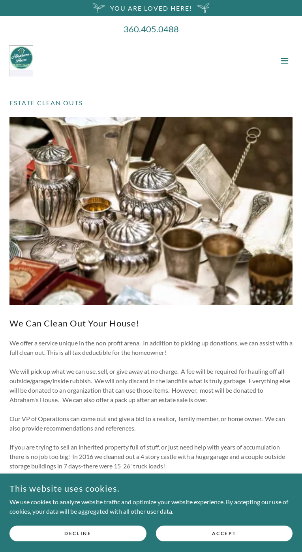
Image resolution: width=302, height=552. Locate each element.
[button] (285, 61)
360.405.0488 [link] (151, 29)
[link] (21, 60)
